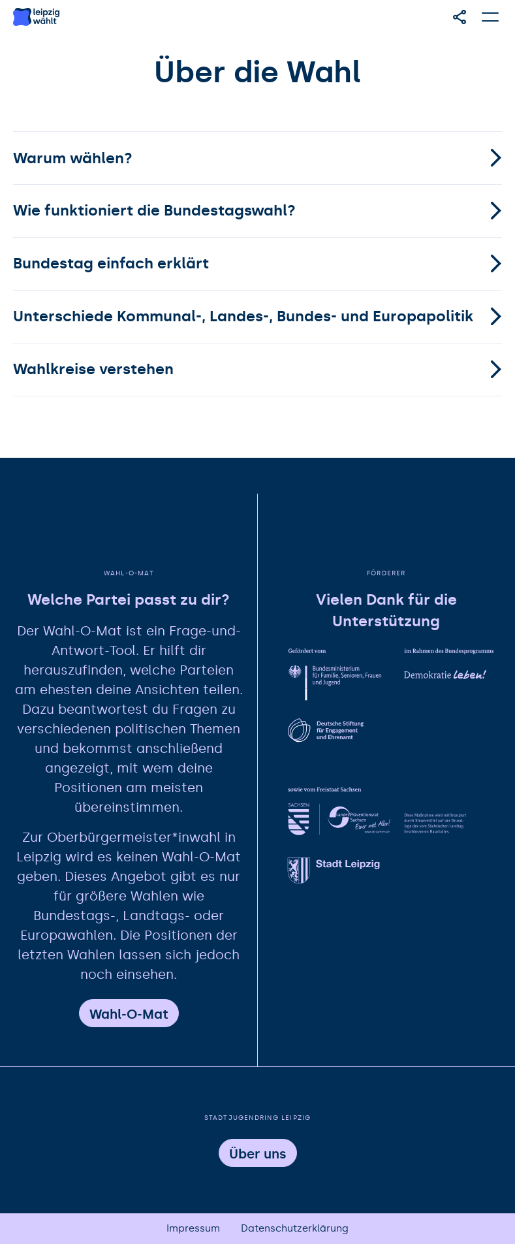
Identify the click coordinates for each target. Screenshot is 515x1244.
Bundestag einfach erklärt (111, 263)
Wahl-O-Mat (128, 1014)
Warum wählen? (73, 158)
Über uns (258, 1154)
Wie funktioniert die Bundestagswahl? (154, 210)
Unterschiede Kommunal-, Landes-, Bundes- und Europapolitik (243, 316)
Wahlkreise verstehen (93, 369)
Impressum (193, 1228)
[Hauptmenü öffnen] (491, 17)
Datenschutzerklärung (295, 1228)
